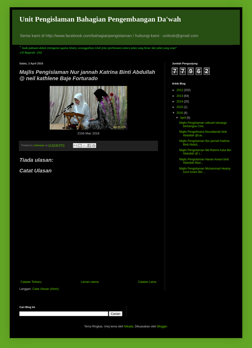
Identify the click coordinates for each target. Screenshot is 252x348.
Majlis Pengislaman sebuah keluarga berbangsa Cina (203, 124)
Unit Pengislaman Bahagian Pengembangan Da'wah (100, 19)
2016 (180, 113)
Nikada (128, 326)
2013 (180, 96)
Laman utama (90, 282)
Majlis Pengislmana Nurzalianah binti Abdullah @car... (203, 133)
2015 (180, 107)
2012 (180, 90)
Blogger (162, 326)
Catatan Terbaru (31, 282)
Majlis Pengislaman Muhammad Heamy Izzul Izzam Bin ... (204, 170)
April (183, 117)
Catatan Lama (147, 282)
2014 (180, 101)
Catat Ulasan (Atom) (45, 289)
